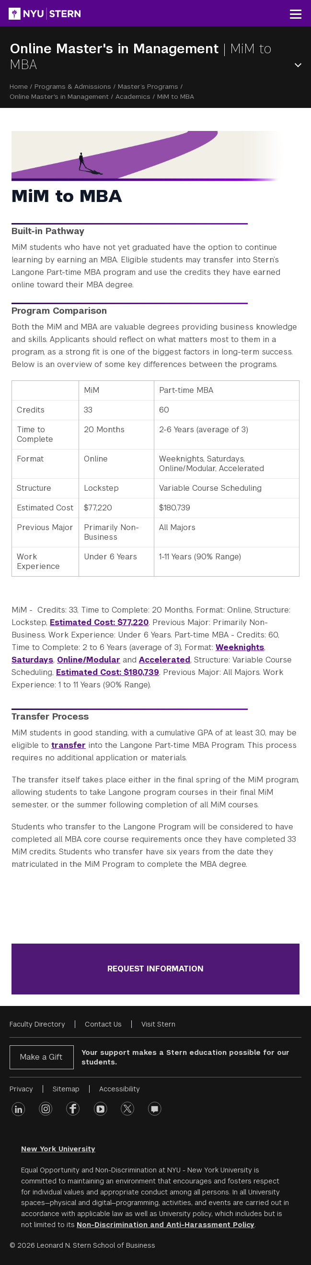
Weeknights (240, 647)
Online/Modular (88, 660)
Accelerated (164, 660)
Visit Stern (158, 1024)
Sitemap (66, 1089)
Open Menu (300, 65)
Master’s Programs (148, 86)
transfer (68, 745)
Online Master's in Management (116, 48)
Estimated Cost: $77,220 (99, 622)
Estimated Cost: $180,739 (107, 672)
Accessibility (119, 1089)
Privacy (21, 1089)
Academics (132, 96)
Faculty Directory (37, 1024)
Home (19, 86)
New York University (58, 1149)
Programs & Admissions (73, 86)
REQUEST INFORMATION (155, 969)
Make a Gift (41, 1057)
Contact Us (103, 1024)
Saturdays (32, 660)
